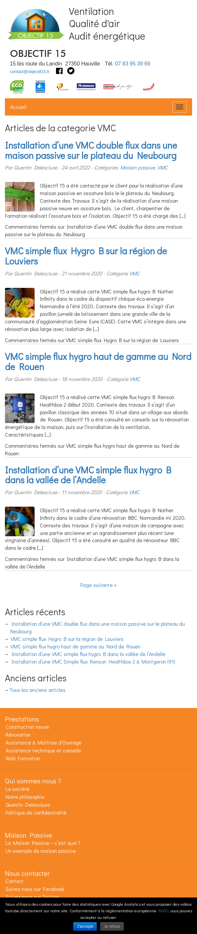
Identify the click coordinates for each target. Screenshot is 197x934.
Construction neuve (27, 726)
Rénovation (18, 734)
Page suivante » (98, 584)
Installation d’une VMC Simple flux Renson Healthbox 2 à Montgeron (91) (93, 661)
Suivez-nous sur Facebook (35, 888)
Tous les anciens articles (37, 689)
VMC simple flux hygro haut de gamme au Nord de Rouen (98, 361)
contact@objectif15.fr (29, 71)
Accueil (18, 106)
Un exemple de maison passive (41, 850)
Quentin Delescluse (28, 804)
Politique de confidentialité (36, 812)
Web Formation (23, 758)
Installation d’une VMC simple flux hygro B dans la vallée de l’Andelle (88, 475)
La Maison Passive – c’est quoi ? (43, 842)
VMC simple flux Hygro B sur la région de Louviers (86, 256)
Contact (15, 880)
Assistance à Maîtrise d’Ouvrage (43, 742)
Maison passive (137, 167)
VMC (162, 167)
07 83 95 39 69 (132, 63)
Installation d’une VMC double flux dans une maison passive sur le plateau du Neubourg (91, 150)
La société (17, 788)
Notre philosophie (25, 796)
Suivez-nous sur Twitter (32, 896)
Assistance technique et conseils (43, 750)
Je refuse (112, 926)
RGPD (163, 910)
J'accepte (85, 926)
